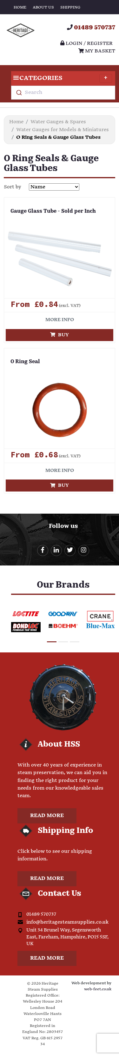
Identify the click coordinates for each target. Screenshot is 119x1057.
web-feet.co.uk (97, 989)
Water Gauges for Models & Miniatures (62, 130)
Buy (59, 335)
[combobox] (63, 93)
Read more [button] (47, 816)
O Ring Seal (25, 361)
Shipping (70, 7)
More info (59, 319)
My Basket (96, 51)
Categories (61, 78)
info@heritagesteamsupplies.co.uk (67, 922)
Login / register (86, 43)
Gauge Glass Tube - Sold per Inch (53, 211)
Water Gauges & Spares (58, 122)
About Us (43, 7)
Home (20, 7)
